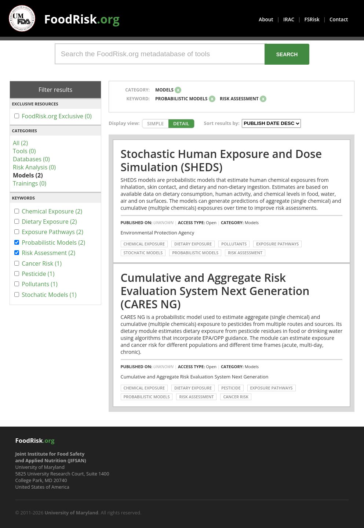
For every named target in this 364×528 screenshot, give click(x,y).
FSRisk (312, 19)
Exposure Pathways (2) (52, 232)
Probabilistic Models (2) (53, 242)
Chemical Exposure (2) (52, 211)
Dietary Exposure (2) (49, 222)
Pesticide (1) (38, 274)
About (266, 19)
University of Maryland (71, 512)
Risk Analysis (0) (34, 167)
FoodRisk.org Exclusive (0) (57, 116)
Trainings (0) (29, 183)
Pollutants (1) (40, 284)
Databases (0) (31, 159)
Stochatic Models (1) (49, 295)
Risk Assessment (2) (48, 253)
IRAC (288, 19)
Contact (339, 19)
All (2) (20, 143)
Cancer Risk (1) (42, 263)
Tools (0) (24, 151)
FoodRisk (82, 19)
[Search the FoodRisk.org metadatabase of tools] (161, 53)
